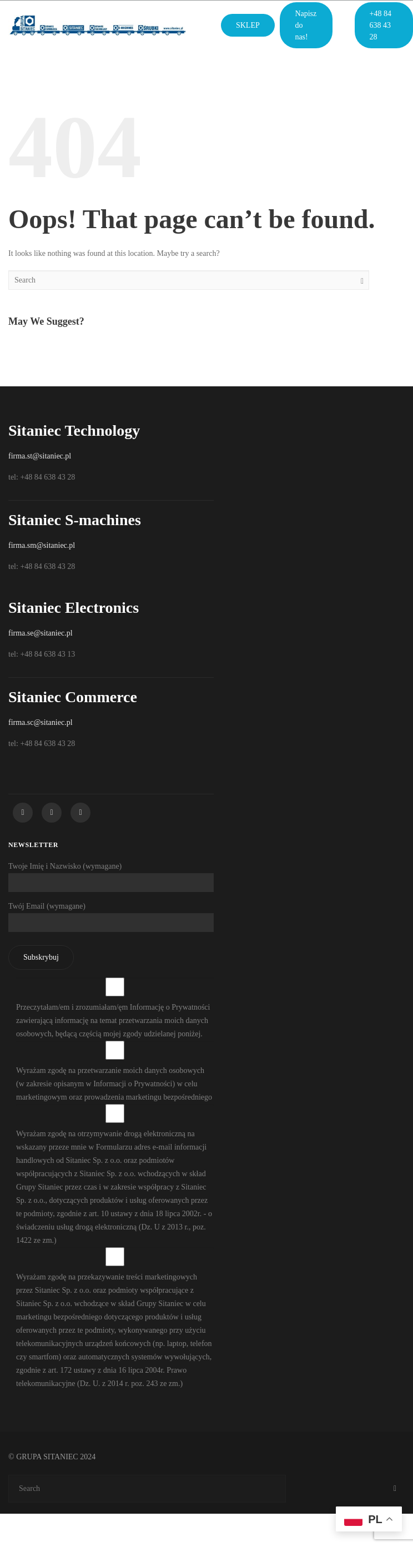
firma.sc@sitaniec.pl (40, 722)
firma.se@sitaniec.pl (40, 633)
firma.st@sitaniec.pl (39, 456)
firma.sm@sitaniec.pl (41, 545)
